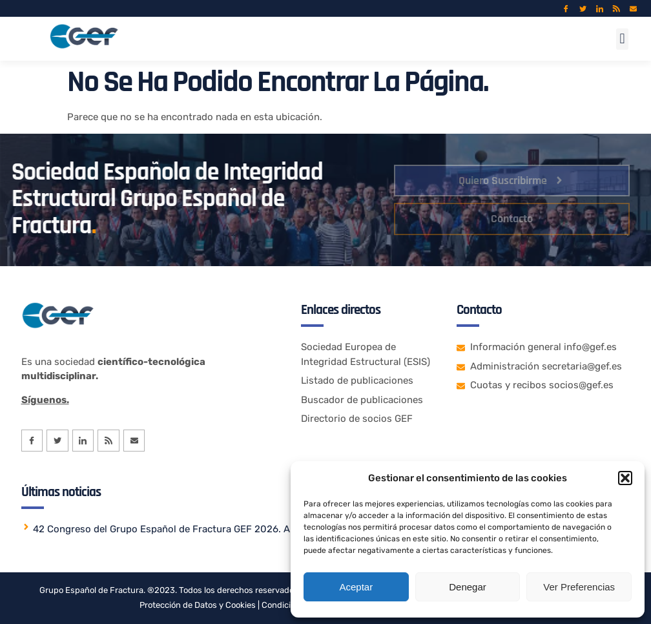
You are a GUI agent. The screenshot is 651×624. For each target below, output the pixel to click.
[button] (625, 478)
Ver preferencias (579, 586)
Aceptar (356, 586)
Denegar (467, 586)
